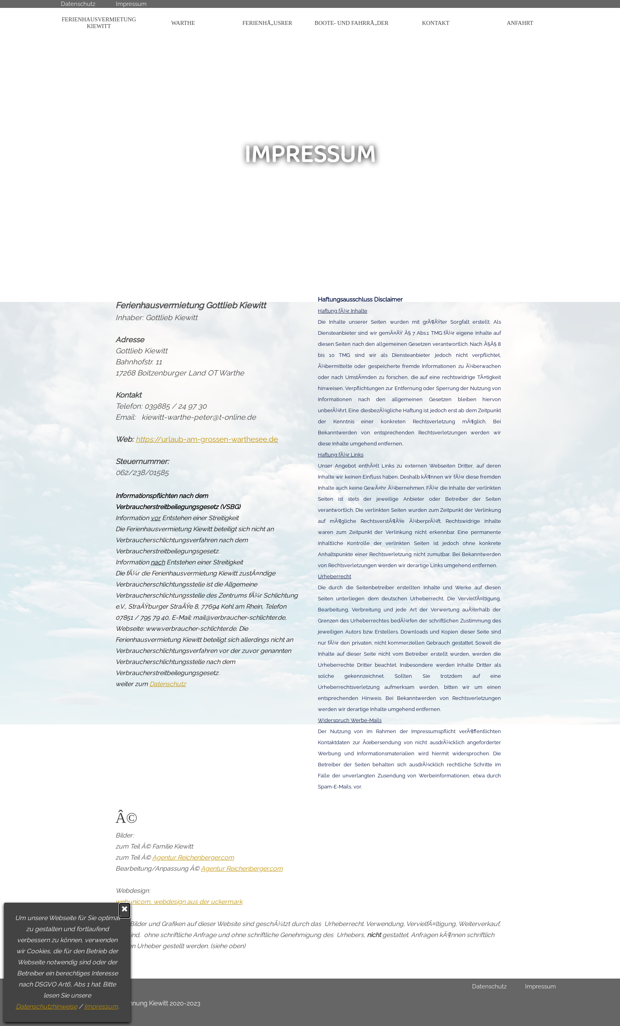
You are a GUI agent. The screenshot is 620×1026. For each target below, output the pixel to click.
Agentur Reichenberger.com (193, 857)
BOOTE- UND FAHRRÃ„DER (352, 23)
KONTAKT (436, 23)
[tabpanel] (207, 485)
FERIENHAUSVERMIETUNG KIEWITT (99, 22)
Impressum (32, 1006)
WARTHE (183, 23)
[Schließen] (56, 911)
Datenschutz (78, 3)
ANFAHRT (520, 23)
